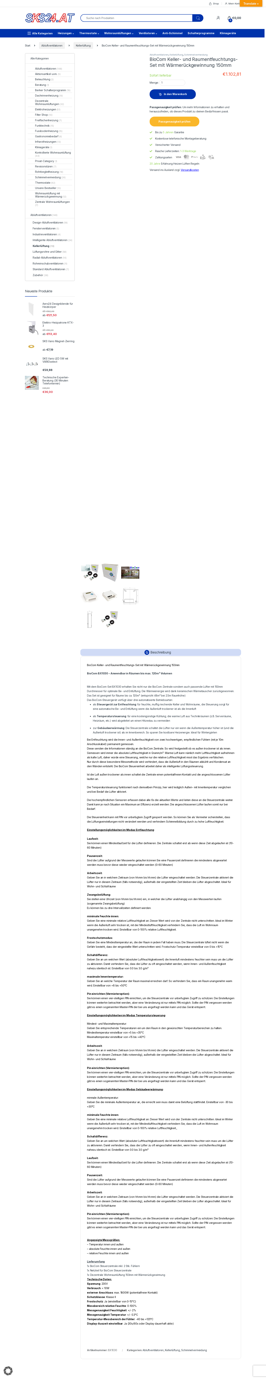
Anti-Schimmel (172, 33)
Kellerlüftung (83, 45)
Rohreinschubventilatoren (50, 263)
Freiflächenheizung (48, 120)
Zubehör (40, 275)
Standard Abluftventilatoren (51, 269)
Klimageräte (228, 33)
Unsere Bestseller (48, 188)
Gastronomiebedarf (48, 136)
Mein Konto (233, 3)
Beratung (42, 84)
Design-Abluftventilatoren (50, 222)
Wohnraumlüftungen (117, 33)
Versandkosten (190, 169)
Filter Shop (43, 114)
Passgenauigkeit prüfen (174, 121)
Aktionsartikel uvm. (48, 73)
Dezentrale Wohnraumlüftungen (49, 102)
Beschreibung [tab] (160, 652)
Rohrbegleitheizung (49, 171)
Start (27, 45)
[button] (8, 1371)
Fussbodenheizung (48, 131)
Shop (214, 3)
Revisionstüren (45, 166)
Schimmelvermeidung (195, 54)
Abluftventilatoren (51, 45)
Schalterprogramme (201, 33)
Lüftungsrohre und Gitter (49, 251)
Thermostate (88, 33)
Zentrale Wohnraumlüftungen (52, 203)
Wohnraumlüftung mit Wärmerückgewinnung (50, 195)
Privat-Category (46, 161)
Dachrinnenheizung (49, 95)
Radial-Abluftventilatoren (49, 257)
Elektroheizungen (47, 109)
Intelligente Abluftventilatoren (52, 240)
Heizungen (65, 33)
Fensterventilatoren (46, 228)
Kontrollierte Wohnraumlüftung (53, 154)
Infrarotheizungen (48, 141)
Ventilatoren (147, 33)
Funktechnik (44, 125)
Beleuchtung (44, 79)
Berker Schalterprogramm (52, 90)
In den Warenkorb (175, 94)
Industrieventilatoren (47, 234)
